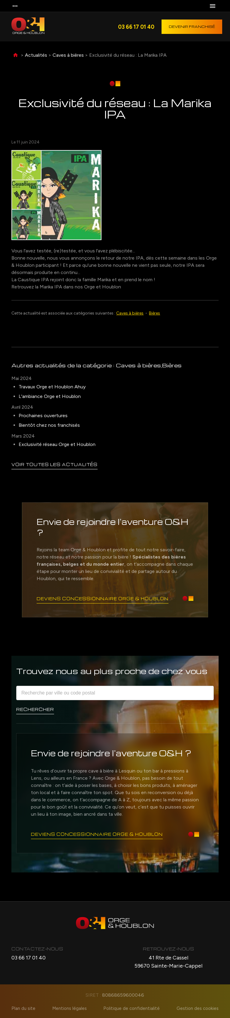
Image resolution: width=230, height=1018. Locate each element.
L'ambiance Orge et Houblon (50, 396)
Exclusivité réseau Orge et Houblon (57, 444)
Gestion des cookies (198, 1008)
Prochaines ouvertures (43, 415)
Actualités (36, 55)
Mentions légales (69, 1008)
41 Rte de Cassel (168, 962)
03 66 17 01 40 (136, 26)
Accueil (15, 55)
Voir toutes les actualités (54, 464)
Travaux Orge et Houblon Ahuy (52, 387)
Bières (154, 313)
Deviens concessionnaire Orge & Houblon (102, 598)
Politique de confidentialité (131, 1008)
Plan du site (23, 1008)
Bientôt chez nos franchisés (49, 425)
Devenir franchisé (192, 26)
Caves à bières (68, 55)
